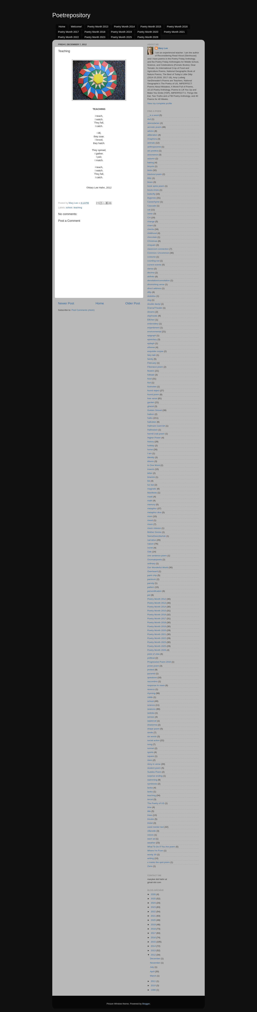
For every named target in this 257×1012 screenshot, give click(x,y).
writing (150, 858)
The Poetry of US (155, 803)
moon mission (154, 528)
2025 (153, 898)
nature (150, 544)
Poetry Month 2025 (121, 37)
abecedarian (153, 123)
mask (150, 496)
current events (154, 264)
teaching (78, 207)
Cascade (151, 206)
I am (149, 453)
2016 (153, 937)
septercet (152, 721)
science (151, 705)
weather (151, 842)
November (155, 963)
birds (149, 170)
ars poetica (152, 150)
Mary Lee (163, 48)
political (151, 658)
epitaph (151, 343)
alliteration (152, 135)
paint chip (152, 575)
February (151, 363)
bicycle (150, 166)
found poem (153, 394)
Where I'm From (155, 850)
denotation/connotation (158, 280)
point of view (153, 654)
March (153, 976)
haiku (150, 418)
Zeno (149, 866)
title (149, 811)
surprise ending (154, 776)
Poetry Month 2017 (68, 31)
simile (150, 732)
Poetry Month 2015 (150, 26)
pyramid (151, 673)
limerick (151, 477)
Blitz (149, 178)
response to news (156, 685)
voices (150, 835)
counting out (153, 261)
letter (149, 473)
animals (151, 143)
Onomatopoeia (154, 559)
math (149, 500)
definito (151, 276)
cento (150, 213)
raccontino (152, 681)
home (150, 449)
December (155, 958)
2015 (153, 942)
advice (150, 131)
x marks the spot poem (158, 862)
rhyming (151, 693)
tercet (150, 799)
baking (150, 162)
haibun (150, 414)
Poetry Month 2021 (174, 31)
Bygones (151, 198)
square (150, 756)
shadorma (152, 725)
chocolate (152, 237)
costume (151, 257)
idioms (150, 461)
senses (150, 717)
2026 (153, 894)
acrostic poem (154, 127)
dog (149, 300)
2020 (153, 920)
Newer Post (66, 303)
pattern (150, 587)
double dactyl (153, 304)
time (149, 807)
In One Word (153, 465)
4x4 (149, 119)
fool (149, 382)
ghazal (150, 406)
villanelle (151, 831)
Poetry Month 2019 (121, 31)
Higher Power (154, 437)
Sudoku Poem (154, 772)
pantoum (151, 579)
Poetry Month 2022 (68, 37)
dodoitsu (151, 296)
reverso (151, 689)
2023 (153, 907)
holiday (150, 445)
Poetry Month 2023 (95, 37)
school (69, 207)
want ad (151, 839)
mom (149, 516)
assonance (152, 154)
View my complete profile (159, 103)
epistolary (152, 339)
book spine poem (155, 186)
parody (150, 583)
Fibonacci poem (155, 367)
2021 (153, 916)
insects (150, 469)
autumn (151, 158)
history (150, 441)
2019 (153, 924)
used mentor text (155, 827)
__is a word (153, 115)
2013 (153, 950)
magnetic (151, 489)
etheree (151, 347)
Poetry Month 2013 (98, 26)
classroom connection (158, 249)
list (148, 481)
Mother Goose (154, 532)
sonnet (150, 748)
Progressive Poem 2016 (159, 662)
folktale (150, 375)
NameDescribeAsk (156, 536)
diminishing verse (155, 284)
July (152, 967)
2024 (153, 903)
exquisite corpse (155, 351)
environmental (154, 331)
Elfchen (151, 319)
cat (148, 209)
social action (153, 740)
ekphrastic (152, 316)
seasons (151, 709)
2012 (153, 955)
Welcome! (76, 26)
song (149, 744)
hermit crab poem (156, 433)
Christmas (152, 241)
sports (150, 752)
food (149, 378)
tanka (150, 787)
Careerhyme (153, 202)
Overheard (152, 571)
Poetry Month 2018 (95, 31)
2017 (153, 933)
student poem (154, 768)
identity (150, 457)
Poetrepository (71, 15)
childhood (152, 233)
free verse (152, 398)
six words (152, 736)
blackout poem (154, 174)
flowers (150, 371)
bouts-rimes (153, 190)
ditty (149, 292)
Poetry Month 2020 (148, 31)
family (150, 359)
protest (150, 669)
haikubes (151, 422)
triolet (150, 823)
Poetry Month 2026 (148, 37)
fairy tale (151, 355)
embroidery (152, 323)
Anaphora (152, 139)
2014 (153, 946)
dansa (150, 268)
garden (150, 402)
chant (150, 225)
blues (150, 182)
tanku (150, 791)
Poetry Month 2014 (124, 26)
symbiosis (152, 784)
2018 (153, 929)
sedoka (151, 713)
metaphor (152, 508)
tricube (150, 819)
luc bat (150, 485)
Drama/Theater (154, 308)
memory (151, 504)
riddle (150, 697)
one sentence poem (157, 555)
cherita (150, 229)
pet (148, 595)
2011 (153, 981)
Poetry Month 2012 (156, 599)
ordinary (151, 563)
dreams (151, 312)
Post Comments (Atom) (83, 310)
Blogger (146, 1003)
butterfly (151, 194)
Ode (149, 551)
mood (150, 520)
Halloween (152, 430)
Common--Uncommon (158, 253)
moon (150, 524)
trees (149, 815)
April (152, 971)
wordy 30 (151, 854)
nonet (150, 547)
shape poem (153, 729)
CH (149, 217)
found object (153, 390)
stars (149, 760)
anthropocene (154, 147)
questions (152, 677)
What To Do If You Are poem (161, 846)
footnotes (152, 386)
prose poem (153, 666)
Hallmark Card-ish (156, 426)
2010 (153, 985)
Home (62, 26)
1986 (153, 990)
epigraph (151, 335)
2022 (153, 911)
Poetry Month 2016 (177, 26)
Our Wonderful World (157, 567)
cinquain (151, 245)
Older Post (132, 303)
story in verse (153, 764)
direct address (154, 288)
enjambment (153, 327)
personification (154, 591)
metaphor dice (154, 512)
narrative (151, 540)
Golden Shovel (154, 410)
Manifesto (152, 492)
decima (151, 272)
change (151, 221)
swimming (152, 780)
